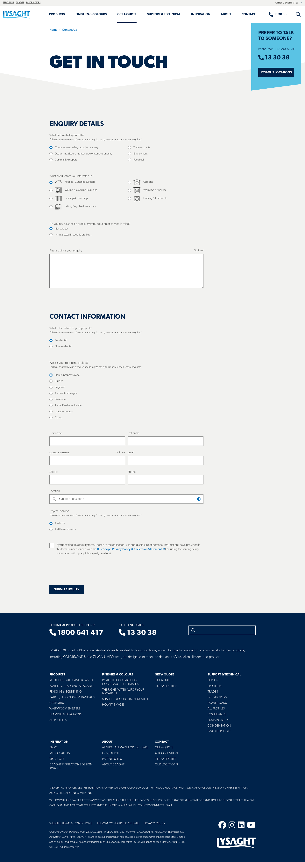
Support (214, 680)
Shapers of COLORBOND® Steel (125, 699)
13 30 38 (274, 58)
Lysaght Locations (276, 72)
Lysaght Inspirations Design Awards (70, 766)
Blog (53, 747)
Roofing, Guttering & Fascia (71, 680)
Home (53, 29)
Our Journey (111, 753)
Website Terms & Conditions (70, 823)
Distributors (33, 3)
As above (60, 523)
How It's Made (113, 704)
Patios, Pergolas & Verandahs (72, 697)
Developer (60, 399)
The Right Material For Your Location (123, 691)
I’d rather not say (64, 411)
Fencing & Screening (65, 691)
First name (55, 433)
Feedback (138, 159)
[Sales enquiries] (279, 14)
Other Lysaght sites (288, 3)
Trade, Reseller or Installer (68, 405)
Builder (59, 381)
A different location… (66, 529)
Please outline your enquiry (65, 250)
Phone (132, 472)
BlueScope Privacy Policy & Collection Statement (131, 549)
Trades (20, 3)
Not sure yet (61, 228)
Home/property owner (67, 375)
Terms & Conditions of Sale (118, 823)
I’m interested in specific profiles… (73, 234)
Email (131, 452)
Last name (133, 433)
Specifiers (8, 3)
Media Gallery (59, 753)
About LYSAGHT (113, 764)
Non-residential (63, 346)
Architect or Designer (66, 393)
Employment (140, 153)
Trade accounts (141, 147)
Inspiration (200, 14)
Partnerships (112, 759)
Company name (59, 452)
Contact (248, 14)
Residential (61, 340)
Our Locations (166, 764)
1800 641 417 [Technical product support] (76, 633)
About (226, 14)
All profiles (216, 708)
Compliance (217, 714)
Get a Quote (127, 14)
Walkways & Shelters (64, 708)
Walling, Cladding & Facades (71, 686)
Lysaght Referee (219, 731)
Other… (59, 417)
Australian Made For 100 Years (125, 747)
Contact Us (69, 29)
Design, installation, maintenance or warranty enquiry (83, 153)
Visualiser (56, 759)
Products (57, 14)
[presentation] (79, 572)
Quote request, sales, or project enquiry (76, 147)
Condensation (219, 725)
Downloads (217, 703)
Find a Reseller (165, 686)
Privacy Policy (154, 823)
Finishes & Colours (91, 14)
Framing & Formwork (65, 714)
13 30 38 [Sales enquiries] (137, 633)
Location (54, 491)
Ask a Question (166, 753)
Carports (56, 703)
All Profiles (58, 720)
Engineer (60, 387)
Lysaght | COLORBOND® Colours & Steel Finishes (120, 682)
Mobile (53, 472)
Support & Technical (164, 14)
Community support (66, 159)
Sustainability (218, 720)
